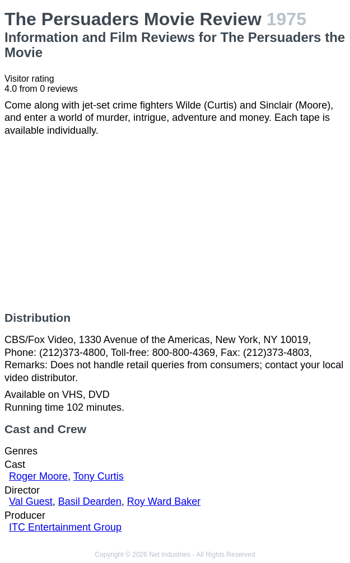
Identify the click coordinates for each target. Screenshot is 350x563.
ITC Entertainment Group (65, 527)
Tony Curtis (98, 476)
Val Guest (31, 501)
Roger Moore (38, 476)
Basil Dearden (90, 501)
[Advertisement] (175, 224)
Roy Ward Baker (163, 501)
